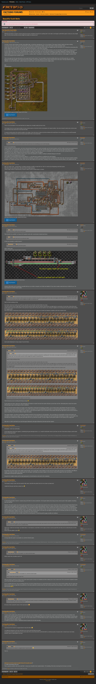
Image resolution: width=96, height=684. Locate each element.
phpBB (44, 679)
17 (83, 229)
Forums (12, 2)
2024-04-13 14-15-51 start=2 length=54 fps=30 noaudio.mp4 (18, 663)
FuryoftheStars (83, 425)
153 (83, 45)
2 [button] (87, 27)
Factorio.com (5, 2)
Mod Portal (22, 2)
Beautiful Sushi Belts (11, 18)
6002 (84, 34)
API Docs (28, 2)
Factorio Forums (13, 12)
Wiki (17, 2)
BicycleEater (82, 40)
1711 (84, 646)
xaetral (81, 297)
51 (83, 302)
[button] (84, 27)
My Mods (4, 435)
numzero (82, 224)
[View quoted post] (13, 142)
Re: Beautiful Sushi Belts (9, 30)
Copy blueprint (10, 115)
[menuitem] (38, 12)
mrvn (5, 31)
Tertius (81, 497)
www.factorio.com (7, 14)
